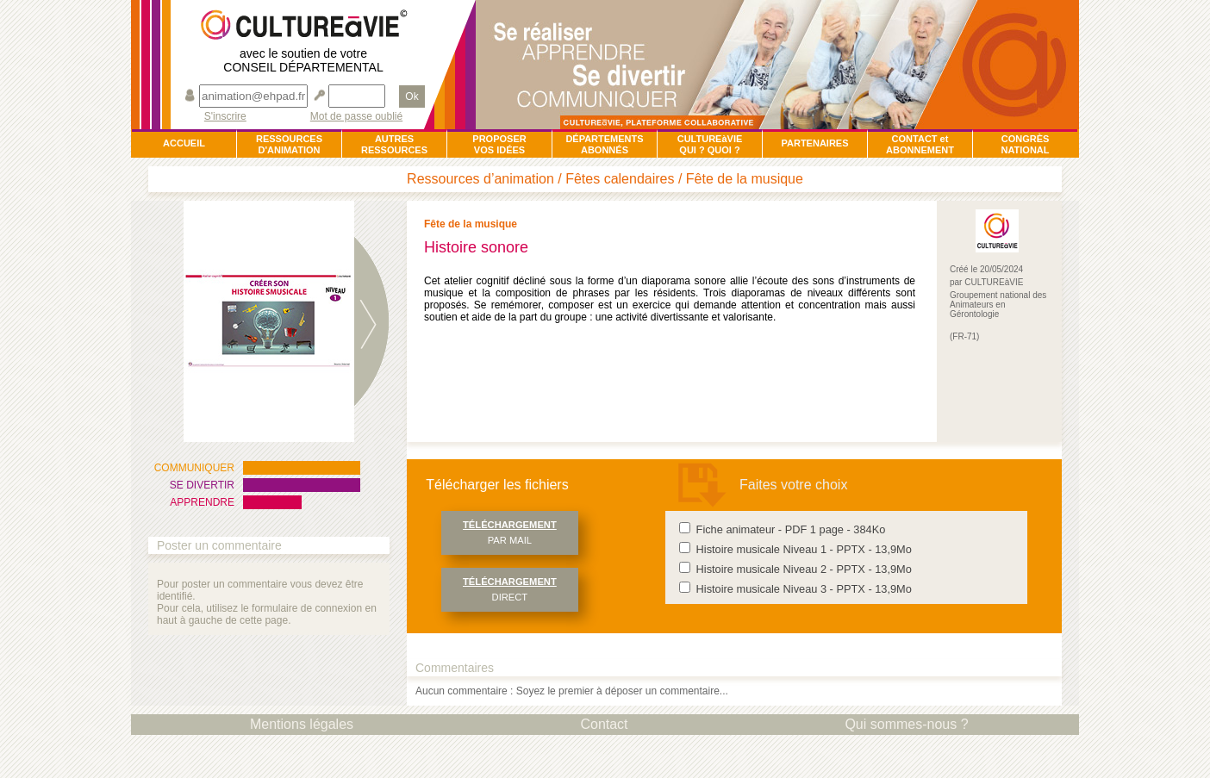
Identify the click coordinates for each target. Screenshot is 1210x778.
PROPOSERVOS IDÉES (499, 144)
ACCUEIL (184, 143)
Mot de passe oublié (356, 117)
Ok (411, 96)
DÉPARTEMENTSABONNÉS (604, 144)
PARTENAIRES (814, 143)
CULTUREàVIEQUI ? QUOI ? (710, 144)
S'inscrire (225, 117)
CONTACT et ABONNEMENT (920, 144)
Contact (603, 724)
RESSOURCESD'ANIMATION (289, 144)
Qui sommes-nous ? (906, 724)
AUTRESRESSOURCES (394, 144)
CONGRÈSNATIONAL (1025, 144)
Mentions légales (301, 724)
